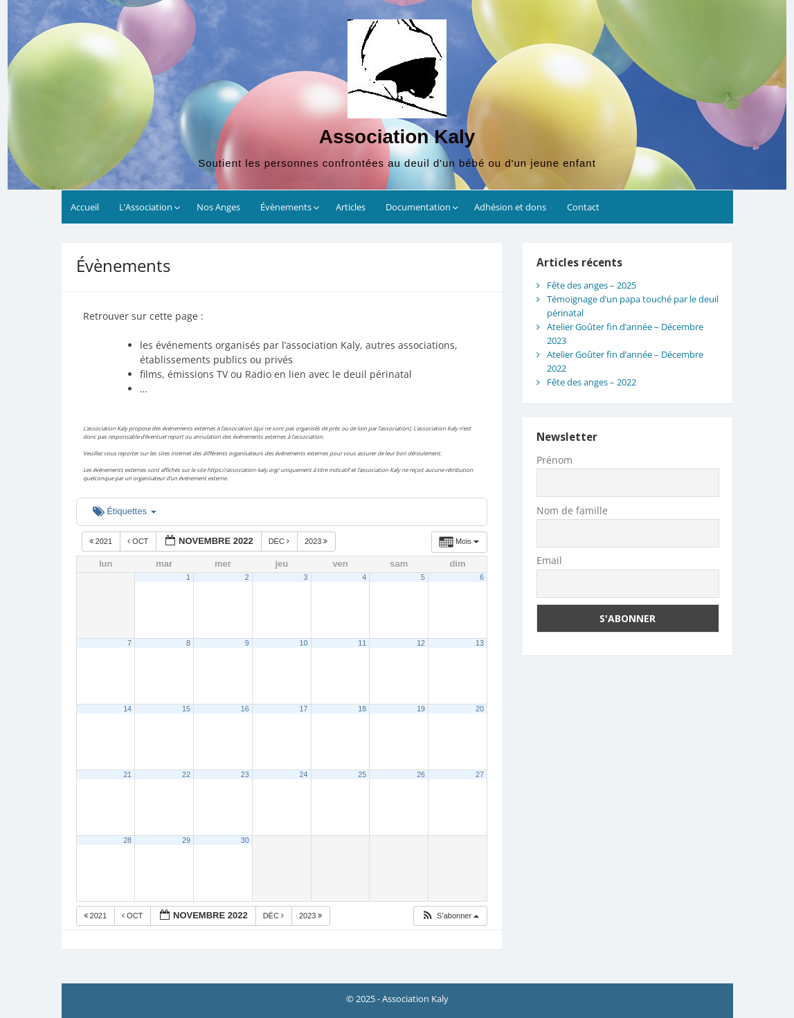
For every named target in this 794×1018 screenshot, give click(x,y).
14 (127, 709)
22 (186, 774)
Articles (351, 207)
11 (362, 643)
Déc (280, 541)
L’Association (145, 207)
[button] (450, 916)
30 (245, 840)
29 (186, 840)
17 (304, 709)
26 (421, 774)
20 (480, 709)
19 (421, 709)
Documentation (418, 207)
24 (304, 774)
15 (186, 709)
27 (480, 774)
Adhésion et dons (510, 207)
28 (127, 840)
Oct (138, 541)
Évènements (286, 207)
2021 (102, 541)
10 (304, 643)
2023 (317, 541)
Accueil (85, 207)
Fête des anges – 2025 (591, 285)
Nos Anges (218, 207)
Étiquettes (124, 511)
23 (245, 774)
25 (362, 774)
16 (245, 709)
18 (362, 709)
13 (480, 643)
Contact (583, 207)
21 (127, 774)
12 (421, 643)
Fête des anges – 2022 (591, 382)
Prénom (554, 459)
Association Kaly (397, 136)
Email (549, 560)
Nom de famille (572, 510)
